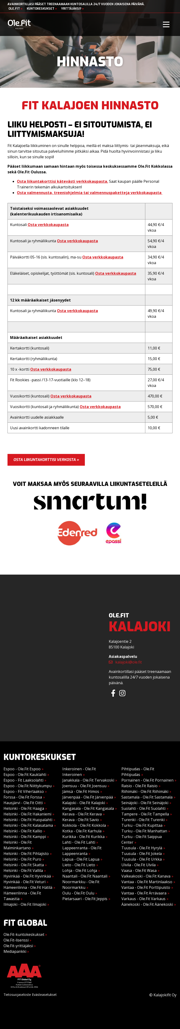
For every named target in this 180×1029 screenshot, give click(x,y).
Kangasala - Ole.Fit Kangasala (88, 808)
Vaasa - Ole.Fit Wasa (139, 870)
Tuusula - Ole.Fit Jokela (141, 853)
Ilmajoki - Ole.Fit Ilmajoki (25, 904)
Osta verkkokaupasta (48, 224)
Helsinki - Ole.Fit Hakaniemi (27, 814)
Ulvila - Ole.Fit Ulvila (138, 864)
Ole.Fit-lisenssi (17, 940)
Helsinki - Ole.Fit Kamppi (25, 836)
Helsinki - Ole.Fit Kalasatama (28, 825)
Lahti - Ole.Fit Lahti (78, 842)
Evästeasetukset (44, 994)
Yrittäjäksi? (72, 9)
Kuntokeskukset (42, 9)
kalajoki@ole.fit (125, 662)
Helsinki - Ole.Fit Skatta (24, 864)
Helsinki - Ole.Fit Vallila (23, 870)
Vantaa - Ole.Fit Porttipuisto (145, 887)
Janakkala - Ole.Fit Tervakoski (88, 780)
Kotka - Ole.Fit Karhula (81, 831)
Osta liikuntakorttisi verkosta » (46, 459)
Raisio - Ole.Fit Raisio (139, 785)
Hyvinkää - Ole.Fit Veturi (24, 881)
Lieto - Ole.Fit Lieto (78, 864)
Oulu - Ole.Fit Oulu (78, 893)
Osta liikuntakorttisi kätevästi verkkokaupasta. (62, 181)
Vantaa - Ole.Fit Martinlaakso (146, 881)
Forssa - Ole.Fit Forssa (23, 797)
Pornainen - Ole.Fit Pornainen (147, 780)
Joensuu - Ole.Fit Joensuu (84, 785)
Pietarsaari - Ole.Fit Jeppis (84, 898)
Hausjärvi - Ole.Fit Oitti (23, 802)
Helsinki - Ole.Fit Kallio (23, 831)
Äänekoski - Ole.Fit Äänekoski (147, 904)
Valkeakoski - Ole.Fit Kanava (145, 876)
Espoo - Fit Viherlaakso (24, 791)
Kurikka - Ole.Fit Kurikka (83, 836)
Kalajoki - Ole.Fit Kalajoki (83, 802)
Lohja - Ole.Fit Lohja (79, 870)
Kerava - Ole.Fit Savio (80, 819)
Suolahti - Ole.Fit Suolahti (143, 808)
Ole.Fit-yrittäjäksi (20, 945)
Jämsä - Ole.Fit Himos (80, 791)
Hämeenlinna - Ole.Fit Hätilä (28, 887)
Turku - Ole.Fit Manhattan (144, 831)
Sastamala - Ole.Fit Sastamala (146, 797)
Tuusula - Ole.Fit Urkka (141, 859)
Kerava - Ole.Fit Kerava (82, 814)
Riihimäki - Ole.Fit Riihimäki (144, 791)
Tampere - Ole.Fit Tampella (145, 814)
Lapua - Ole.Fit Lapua (80, 859)
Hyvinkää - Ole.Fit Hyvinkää (27, 876)
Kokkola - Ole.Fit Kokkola (84, 825)
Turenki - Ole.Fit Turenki (143, 819)
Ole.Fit (15, 9)
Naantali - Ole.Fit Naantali (84, 876)
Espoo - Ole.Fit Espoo (22, 768)
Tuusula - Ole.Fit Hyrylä (141, 847)
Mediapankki (16, 951)
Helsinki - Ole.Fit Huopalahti (28, 819)
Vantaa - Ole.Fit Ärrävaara (143, 893)
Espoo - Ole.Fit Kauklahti (25, 774)
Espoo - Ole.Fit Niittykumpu (28, 785)
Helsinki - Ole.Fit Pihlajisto (26, 853)
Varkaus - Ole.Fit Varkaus (143, 898)
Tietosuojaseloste (17, 994)
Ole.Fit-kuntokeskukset (25, 934)
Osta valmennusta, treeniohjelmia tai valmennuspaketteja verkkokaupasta (89, 192)
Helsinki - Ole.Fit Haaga (24, 808)
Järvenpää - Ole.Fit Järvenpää (87, 797)
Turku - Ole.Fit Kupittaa (141, 825)
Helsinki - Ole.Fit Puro (22, 859)
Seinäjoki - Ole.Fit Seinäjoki (144, 802)
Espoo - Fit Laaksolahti (23, 780)
